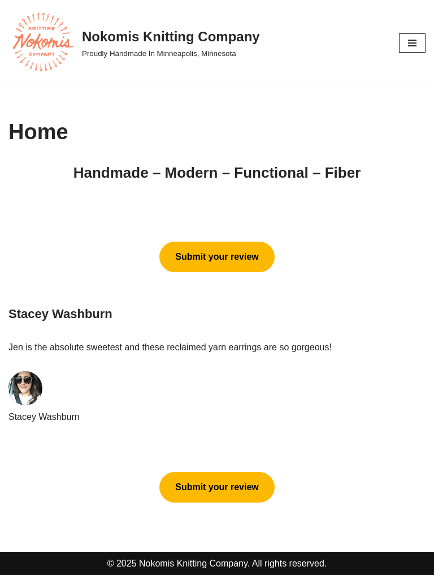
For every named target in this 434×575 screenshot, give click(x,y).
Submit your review (217, 256)
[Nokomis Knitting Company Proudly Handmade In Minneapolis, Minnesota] (134, 43)
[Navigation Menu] (412, 43)
